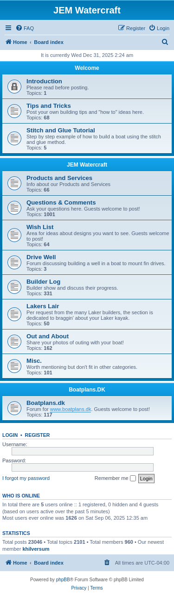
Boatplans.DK (87, 389)
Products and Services (59, 177)
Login (10, 435)
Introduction (44, 81)
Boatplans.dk (45, 402)
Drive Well (41, 257)
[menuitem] (24, 28)
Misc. (34, 360)
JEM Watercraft (87, 165)
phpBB (63, 579)
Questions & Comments (61, 202)
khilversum (35, 549)
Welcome (87, 68)
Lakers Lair (42, 306)
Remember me (115, 478)
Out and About (47, 336)
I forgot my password (26, 478)
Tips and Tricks (48, 105)
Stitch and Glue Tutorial (60, 130)
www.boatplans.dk (70, 409)
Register (37, 435)
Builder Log (43, 281)
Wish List (40, 227)
